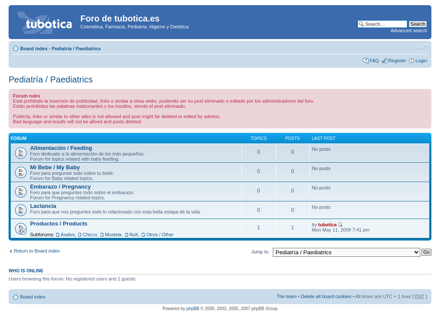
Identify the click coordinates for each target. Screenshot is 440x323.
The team (286, 296)
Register (397, 60)
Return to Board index (37, 250)
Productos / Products (58, 223)
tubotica (327, 224)
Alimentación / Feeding (61, 148)
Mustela (113, 234)
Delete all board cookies (326, 296)
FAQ (374, 60)
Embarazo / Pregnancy (60, 186)
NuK (133, 234)
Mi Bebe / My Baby (55, 167)
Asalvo (68, 234)
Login (421, 60)
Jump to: (260, 251)
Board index (34, 48)
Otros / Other (160, 234)
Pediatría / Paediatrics (76, 48)
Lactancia (43, 206)
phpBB (192, 308)
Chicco (89, 234)
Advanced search (409, 30)
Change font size (421, 47)
